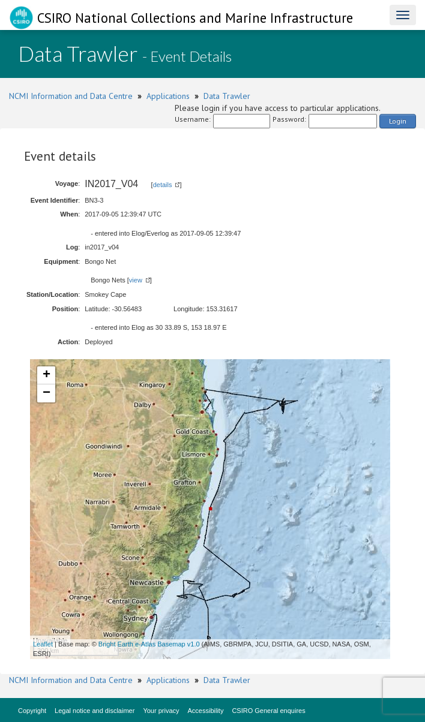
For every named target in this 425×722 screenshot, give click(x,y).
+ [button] (46, 375)
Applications (168, 96)
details (162, 184)
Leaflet (43, 644)
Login (397, 120)
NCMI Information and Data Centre (71, 96)
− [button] (46, 393)
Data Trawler (226, 96)
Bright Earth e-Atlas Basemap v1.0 (149, 644)
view (135, 280)
